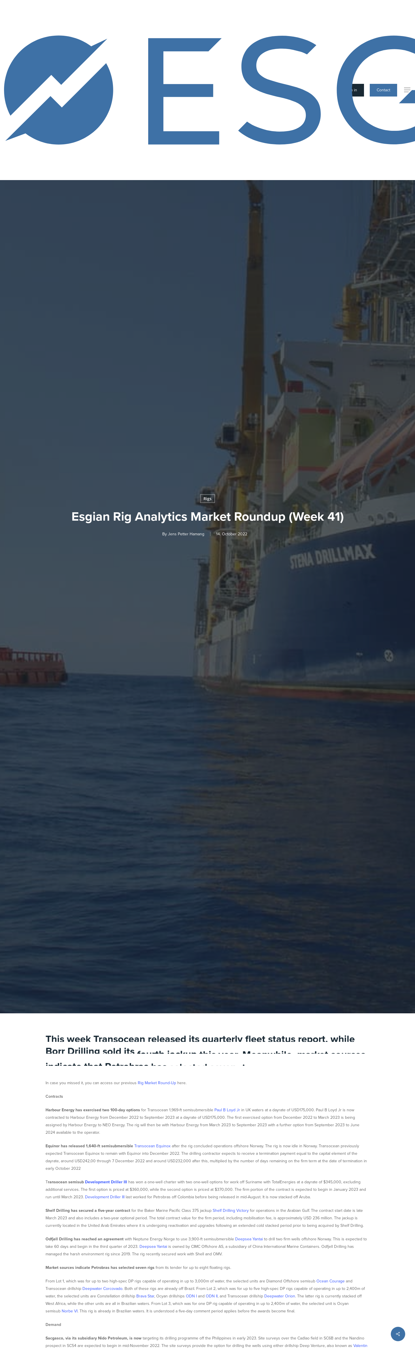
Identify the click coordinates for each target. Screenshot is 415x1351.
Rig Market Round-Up (157, 1083)
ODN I (191, 1296)
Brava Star (145, 1296)
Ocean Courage (330, 1281)
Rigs (207, 498)
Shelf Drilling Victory (231, 1211)
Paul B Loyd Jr (227, 1110)
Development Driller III (106, 1182)
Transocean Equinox (152, 1146)
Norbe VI (70, 1311)
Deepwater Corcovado (102, 1289)
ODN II (212, 1296)
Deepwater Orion (279, 1296)
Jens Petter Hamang (186, 534)
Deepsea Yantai (249, 1239)
